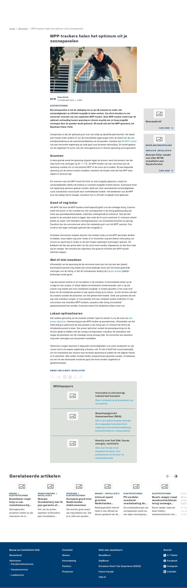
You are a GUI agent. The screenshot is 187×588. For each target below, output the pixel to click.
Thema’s (136, 12)
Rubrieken (101, 12)
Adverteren (140, 4)
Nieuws (12, 4)
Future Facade (106, 572)
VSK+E (102, 577)
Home (12, 29)
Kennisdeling (154, 12)
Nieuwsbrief (172, 12)
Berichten (23, 29)
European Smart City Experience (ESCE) (120, 566)
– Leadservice (16, 575)
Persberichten (47, 4)
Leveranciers (33, 4)
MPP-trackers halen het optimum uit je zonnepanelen (57, 29)
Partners (66, 566)
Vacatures (59, 4)
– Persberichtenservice (21, 564)
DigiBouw (104, 561)
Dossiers (119, 12)
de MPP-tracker (129, 141)
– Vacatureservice (18, 569)
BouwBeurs (105, 555)
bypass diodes (114, 271)
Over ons (86, 12)
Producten (21, 4)
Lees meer (166, 128)
